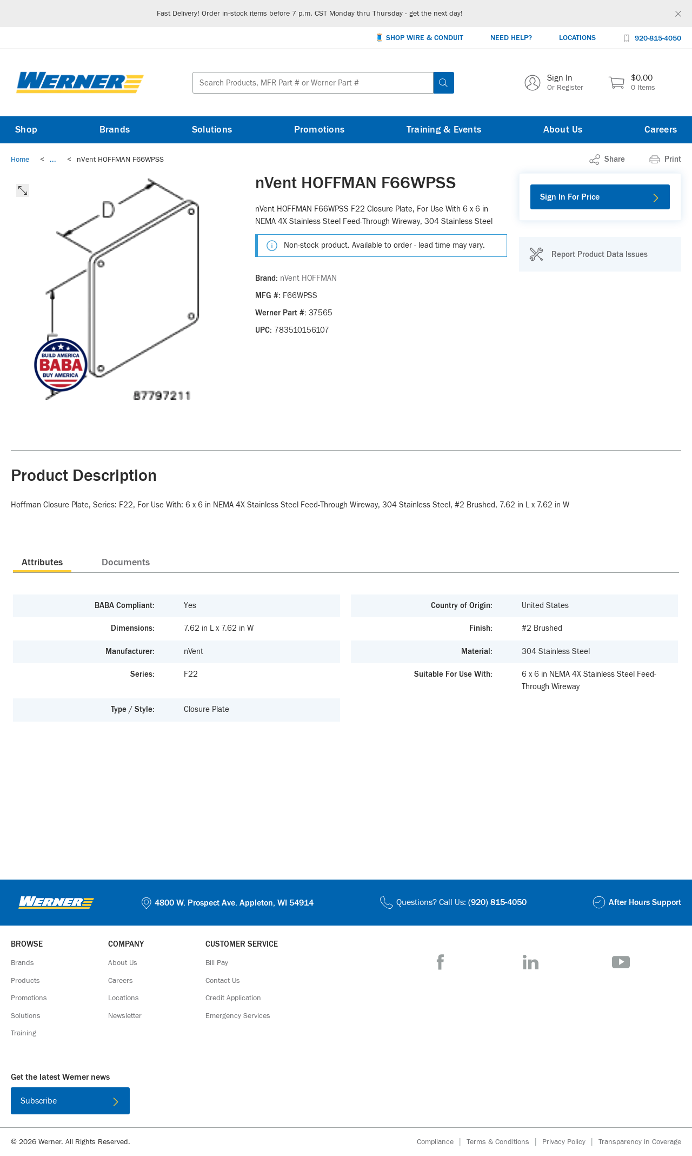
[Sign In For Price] (600, 196)
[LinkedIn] (531, 962)
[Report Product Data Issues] (588, 254)
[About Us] (563, 129)
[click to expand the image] (22, 190)
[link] (53, 159)
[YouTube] (621, 962)
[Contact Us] (222, 981)
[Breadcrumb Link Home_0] (20, 159)
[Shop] (26, 129)
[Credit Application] (233, 998)
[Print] (665, 159)
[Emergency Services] (237, 1016)
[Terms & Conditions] (504, 1142)
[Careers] (660, 129)
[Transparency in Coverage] (639, 1142)
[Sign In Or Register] (553, 83)
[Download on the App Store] (311, 1103)
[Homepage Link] (80, 83)
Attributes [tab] (42, 562)
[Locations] (577, 38)
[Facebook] (440, 962)
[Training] (23, 1033)
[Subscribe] (70, 1100)
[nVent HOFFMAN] (308, 278)
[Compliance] (442, 1142)
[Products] (25, 981)
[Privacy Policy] (570, 1142)
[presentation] (42, 562)
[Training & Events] (443, 129)
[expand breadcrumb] (53, 159)
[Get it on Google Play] (381, 1103)
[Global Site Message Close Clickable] (678, 14)
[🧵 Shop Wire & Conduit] (419, 38)
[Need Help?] (511, 38)
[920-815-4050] (652, 37)
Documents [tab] (126, 562)
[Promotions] (319, 129)
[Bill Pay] (216, 963)
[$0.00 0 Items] (631, 83)
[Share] (607, 159)
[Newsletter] (125, 1016)
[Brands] (115, 129)
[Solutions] (212, 129)
